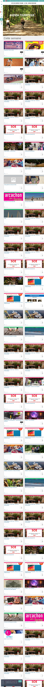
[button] (13, 49)
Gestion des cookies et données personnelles (8, 685)
